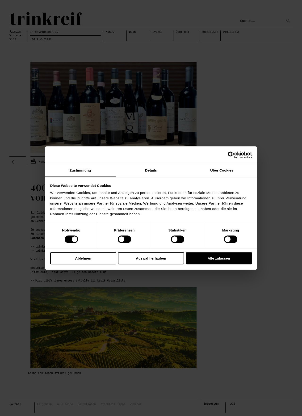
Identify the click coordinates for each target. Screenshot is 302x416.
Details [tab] (151, 170)
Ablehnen (83, 258)
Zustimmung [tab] (80, 170)
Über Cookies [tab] (221, 170)
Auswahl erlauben (151, 258)
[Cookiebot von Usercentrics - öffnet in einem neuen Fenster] (231, 155)
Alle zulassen (219, 258)
